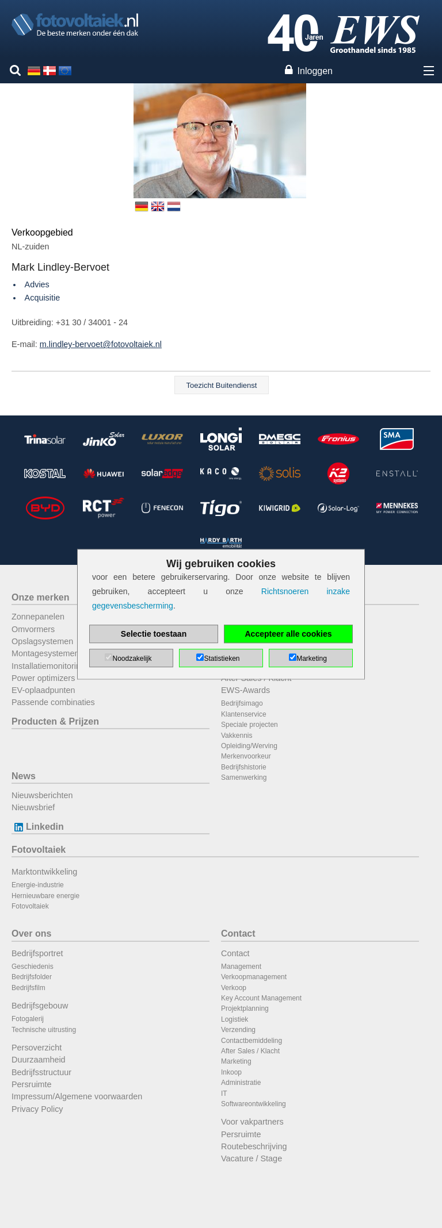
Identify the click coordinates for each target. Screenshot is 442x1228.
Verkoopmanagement (254, 977)
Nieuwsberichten (42, 795)
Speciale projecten (249, 725)
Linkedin (38, 827)
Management (241, 967)
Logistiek (234, 1019)
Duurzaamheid (39, 1059)
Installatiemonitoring (48, 666)
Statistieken (221, 659)
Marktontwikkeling (44, 871)
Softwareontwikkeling (253, 1104)
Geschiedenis (33, 967)
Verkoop (233, 988)
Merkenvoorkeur (246, 756)
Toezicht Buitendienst (221, 385)
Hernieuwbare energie (45, 896)
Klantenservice (243, 714)
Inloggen (315, 71)
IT (224, 1094)
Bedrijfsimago (242, 703)
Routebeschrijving (254, 1146)
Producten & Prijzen (55, 721)
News (24, 776)
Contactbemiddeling (251, 1041)
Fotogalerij (28, 1019)
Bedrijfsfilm (28, 988)
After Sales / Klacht (250, 1051)
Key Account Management (261, 998)
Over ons (31, 933)
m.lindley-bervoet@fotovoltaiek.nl (101, 344)
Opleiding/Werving (249, 746)
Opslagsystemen (42, 641)
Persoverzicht (37, 1047)
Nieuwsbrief (33, 807)
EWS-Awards (245, 690)
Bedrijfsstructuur (41, 1072)
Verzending (238, 1030)
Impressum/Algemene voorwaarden (77, 1096)
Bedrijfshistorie (243, 767)
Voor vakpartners (252, 1121)
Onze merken (40, 597)
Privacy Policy (37, 1109)
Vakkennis (236, 736)
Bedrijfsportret (37, 953)
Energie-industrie (38, 885)
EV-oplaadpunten (43, 690)
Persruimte (32, 1084)
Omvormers (33, 629)
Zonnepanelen (38, 616)
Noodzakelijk (131, 659)
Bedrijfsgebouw (40, 1005)
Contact (238, 933)
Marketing (236, 1061)
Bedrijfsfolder (32, 977)
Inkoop (231, 1072)
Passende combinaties (53, 702)
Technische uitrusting (44, 1030)
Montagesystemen (45, 653)
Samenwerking (243, 777)
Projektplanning (245, 1008)
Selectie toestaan (153, 634)
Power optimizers (43, 678)
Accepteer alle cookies (288, 634)
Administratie (241, 1083)
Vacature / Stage (251, 1158)
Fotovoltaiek (39, 849)
